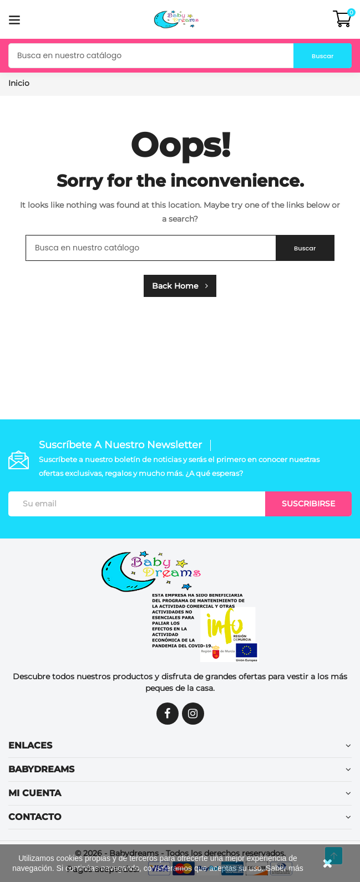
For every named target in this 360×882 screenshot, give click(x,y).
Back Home (180, 286)
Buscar (313, 55)
